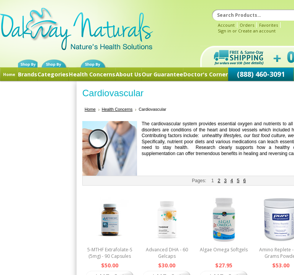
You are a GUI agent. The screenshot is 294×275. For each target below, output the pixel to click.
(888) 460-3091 (261, 74)
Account (226, 25)
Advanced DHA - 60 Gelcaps (167, 252)
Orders (247, 25)
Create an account (257, 31)
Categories (53, 74)
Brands (27, 74)
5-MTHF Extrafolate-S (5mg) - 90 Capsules (109, 252)
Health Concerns (92, 74)
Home (9, 74)
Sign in (224, 31)
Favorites (268, 25)
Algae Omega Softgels (224, 249)
